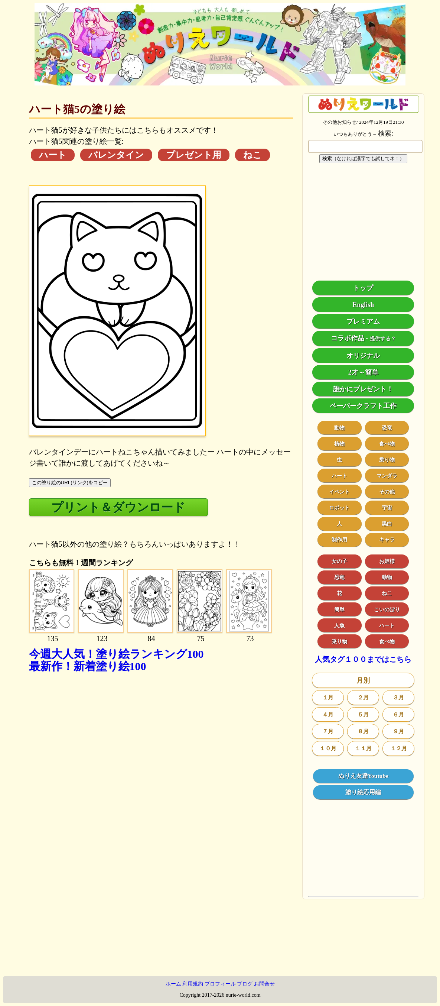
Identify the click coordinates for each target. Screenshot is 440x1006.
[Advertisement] (161, 752)
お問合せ (264, 984)
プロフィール (220, 984)
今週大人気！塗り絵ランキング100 (116, 654)
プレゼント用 (193, 155)
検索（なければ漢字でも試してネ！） (363, 158)
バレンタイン (116, 155)
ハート (52, 155)
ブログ (244, 984)
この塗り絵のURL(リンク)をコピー (70, 482)
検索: (385, 133)
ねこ (252, 155)
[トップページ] (220, 83)
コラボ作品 (347, 338)
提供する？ (383, 339)
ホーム (173, 984)
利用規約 (192, 984)
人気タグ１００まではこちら (363, 659)
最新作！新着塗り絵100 (87, 666)
